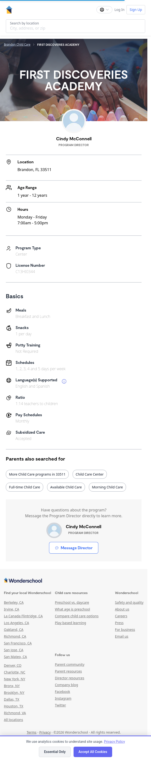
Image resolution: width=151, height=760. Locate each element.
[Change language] (104, 9)
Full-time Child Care (24, 487)
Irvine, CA (11, 609)
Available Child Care (66, 487)
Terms (31, 732)
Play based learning (70, 622)
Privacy (45, 732)
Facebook (62, 691)
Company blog (66, 684)
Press (119, 622)
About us (122, 609)
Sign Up (136, 9)
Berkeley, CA (14, 602)
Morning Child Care (107, 487)
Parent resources (68, 671)
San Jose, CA (13, 650)
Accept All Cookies (92, 752)
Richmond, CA (15, 636)
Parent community (69, 664)
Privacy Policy (114, 742)
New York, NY (14, 679)
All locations (13, 719)
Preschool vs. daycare (72, 602)
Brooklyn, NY (14, 692)
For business (125, 629)
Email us (121, 636)
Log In (119, 9)
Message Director (73, 547)
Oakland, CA (13, 629)
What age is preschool (72, 609)
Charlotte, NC (14, 672)
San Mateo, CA (15, 656)
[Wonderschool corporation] (73, 581)
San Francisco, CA (18, 643)
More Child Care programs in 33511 (37, 474)
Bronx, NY (12, 685)
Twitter (60, 705)
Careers (121, 616)
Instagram (63, 698)
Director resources (69, 678)
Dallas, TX (11, 699)
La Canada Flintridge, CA (23, 616)
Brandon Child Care (17, 45)
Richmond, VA (15, 713)
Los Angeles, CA (16, 622)
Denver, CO (12, 665)
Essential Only (55, 752)
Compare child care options (77, 616)
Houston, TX (13, 706)
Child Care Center (90, 474)
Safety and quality (129, 602)
